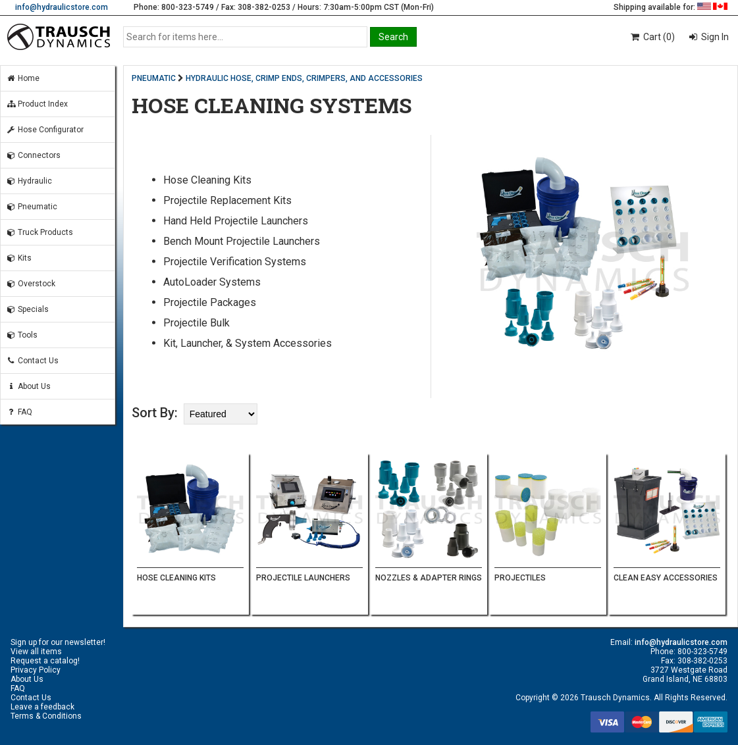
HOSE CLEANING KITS (176, 577)
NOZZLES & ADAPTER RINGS (428, 577)
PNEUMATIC (154, 78)
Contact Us (32, 360)
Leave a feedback (42, 706)
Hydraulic (29, 181)
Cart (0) (652, 37)
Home (23, 78)
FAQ (19, 412)
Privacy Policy (36, 670)
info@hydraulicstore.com (61, 7)
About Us (28, 386)
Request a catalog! (45, 660)
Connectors (33, 155)
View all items (36, 651)
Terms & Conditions (46, 716)
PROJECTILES (520, 577)
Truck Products (39, 232)
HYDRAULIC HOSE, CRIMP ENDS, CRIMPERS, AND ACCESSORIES (304, 78)
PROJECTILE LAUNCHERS (303, 577)
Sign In (714, 37)
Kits (19, 258)
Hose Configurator (45, 129)
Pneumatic (31, 206)
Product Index (37, 104)
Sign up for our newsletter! (58, 642)
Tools (22, 335)
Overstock (30, 283)
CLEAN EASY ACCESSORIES (666, 577)
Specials (27, 309)
